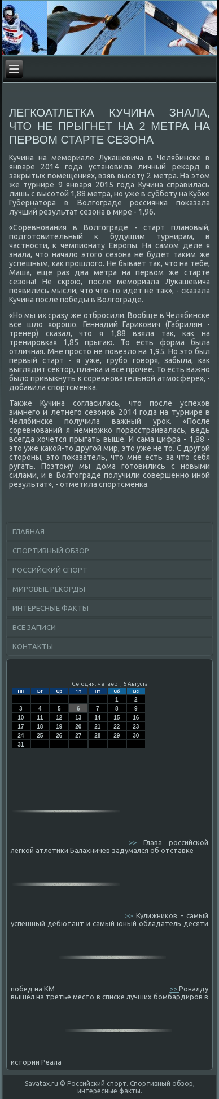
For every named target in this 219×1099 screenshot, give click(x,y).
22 (116, 726)
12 (59, 717)
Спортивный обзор (50, 551)
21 (97, 726)
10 (20, 717)
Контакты (32, 646)
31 (20, 744)
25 (40, 735)
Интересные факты (50, 608)
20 (78, 726)
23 (136, 726)
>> (136, 842)
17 (20, 726)
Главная (28, 531)
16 (136, 717)
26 (59, 735)
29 (116, 735)
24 (20, 735)
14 (97, 717)
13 (78, 717)
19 (59, 726)
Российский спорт (49, 570)
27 (78, 735)
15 (116, 717)
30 (136, 735)
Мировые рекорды (48, 589)
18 (40, 726)
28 (97, 735)
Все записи (34, 627)
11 (40, 717)
